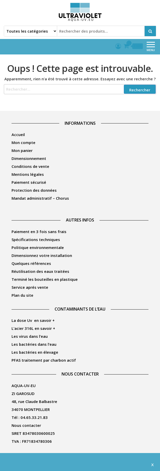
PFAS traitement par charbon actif (44, 360)
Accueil (18, 134)
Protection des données (34, 190)
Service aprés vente (30, 287)
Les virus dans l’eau (30, 336)
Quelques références (31, 263)
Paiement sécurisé (29, 182)
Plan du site (22, 295)
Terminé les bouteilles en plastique (45, 279)
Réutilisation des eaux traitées (40, 271)
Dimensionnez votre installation (42, 255)
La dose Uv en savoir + (33, 320)
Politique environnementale (38, 247)
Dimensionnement (29, 158)
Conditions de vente (30, 166)
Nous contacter (26, 425)
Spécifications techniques (36, 239)
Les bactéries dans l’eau (34, 344)
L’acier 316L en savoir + (33, 328)
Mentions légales (28, 174)
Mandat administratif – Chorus (40, 198)
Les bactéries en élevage (35, 352)
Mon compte (23, 142)
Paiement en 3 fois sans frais (39, 231)
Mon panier (22, 150)
